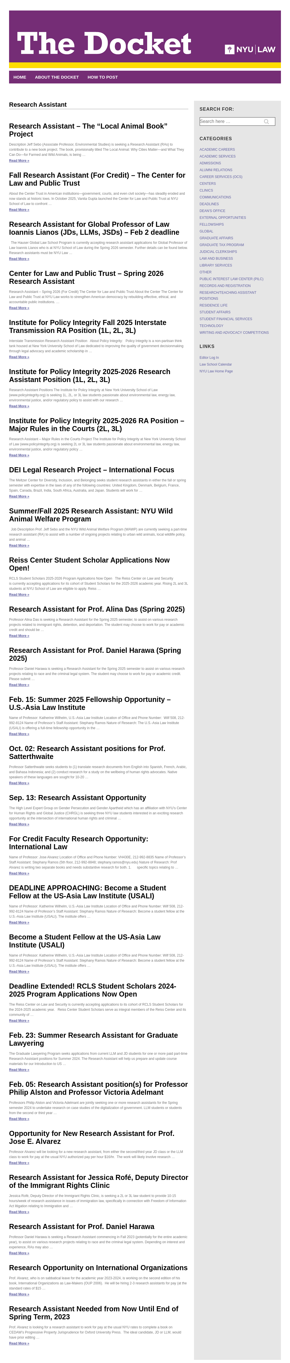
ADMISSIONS (210, 163)
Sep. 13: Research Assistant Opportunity (77, 798)
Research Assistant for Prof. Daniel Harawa (81, 1226)
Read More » (19, 161)
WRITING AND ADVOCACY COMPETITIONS (234, 333)
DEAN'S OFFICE (212, 211)
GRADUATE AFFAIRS (216, 238)
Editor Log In (209, 358)
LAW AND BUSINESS (216, 259)
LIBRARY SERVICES (216, 265)
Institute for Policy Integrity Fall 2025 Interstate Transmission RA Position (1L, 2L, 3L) (88, 326)
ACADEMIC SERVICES (218, 156)
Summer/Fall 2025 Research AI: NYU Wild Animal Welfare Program (91, 515)
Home (20, 77)
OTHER (206, 272)
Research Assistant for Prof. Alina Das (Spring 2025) (97, 609)
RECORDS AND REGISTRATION (225, 286)
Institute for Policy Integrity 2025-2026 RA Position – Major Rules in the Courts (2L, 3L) (96, 425)
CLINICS (206, 190)
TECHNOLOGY (211, 326)
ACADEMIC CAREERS (217, 150)
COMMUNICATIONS (215, 197)
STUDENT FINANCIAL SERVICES (226, 319)
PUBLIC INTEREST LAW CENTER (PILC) (231, 279)
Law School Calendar (216, 364)
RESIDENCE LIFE (214, 305)
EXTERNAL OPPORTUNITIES (223, 218)
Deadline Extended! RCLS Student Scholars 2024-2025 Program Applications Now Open (92, 990)
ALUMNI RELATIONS (216, 170)
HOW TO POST (103, 77)
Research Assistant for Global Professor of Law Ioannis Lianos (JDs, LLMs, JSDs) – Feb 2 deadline (94, 228)
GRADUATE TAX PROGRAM (222, 245)
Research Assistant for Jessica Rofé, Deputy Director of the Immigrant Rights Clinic (98, 1181)
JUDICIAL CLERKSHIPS (218, 252)
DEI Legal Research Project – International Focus (91, 470)
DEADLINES (209, 204)
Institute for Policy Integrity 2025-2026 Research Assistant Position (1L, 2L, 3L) (89, 375)
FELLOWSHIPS (212, 225)
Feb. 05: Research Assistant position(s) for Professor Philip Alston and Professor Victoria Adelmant (98, 1088)
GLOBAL (206, 231)
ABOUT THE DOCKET (57, 77)
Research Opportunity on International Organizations (98, 1268)
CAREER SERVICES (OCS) (221, 177)
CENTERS (208, 184)
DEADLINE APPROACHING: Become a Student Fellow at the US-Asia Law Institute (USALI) (87, 892)
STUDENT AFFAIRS (215, 312)
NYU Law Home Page (216, 371)
